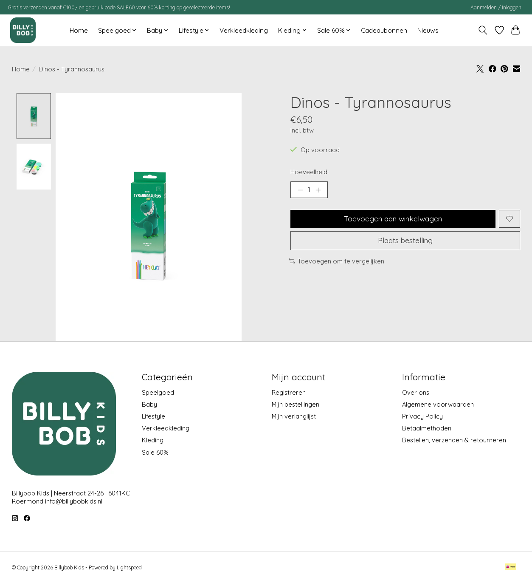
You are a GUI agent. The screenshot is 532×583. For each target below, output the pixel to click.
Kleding (152, 440)
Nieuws (428, 30)
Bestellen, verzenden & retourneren (454, 440)
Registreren (289, 392)
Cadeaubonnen (384, 30)
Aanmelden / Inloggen (495, 7)
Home (79, 30)
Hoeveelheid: (309, 172)
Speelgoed (158, 392)
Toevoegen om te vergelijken (337, 262)
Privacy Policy (422, 416)
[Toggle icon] (482, 30)
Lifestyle (153, 416)
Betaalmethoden (426, 428)
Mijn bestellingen (295, 404)
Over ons (415, 392)
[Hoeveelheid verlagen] (300, 190)
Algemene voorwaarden (438, 404)
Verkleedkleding (244, 30)
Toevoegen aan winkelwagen (393, 219)
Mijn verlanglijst (294, 416)
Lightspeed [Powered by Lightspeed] (129, 567)
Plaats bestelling (405, 241)
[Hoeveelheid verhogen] (318, 190)
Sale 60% (155, 452)
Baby (149, 404)
